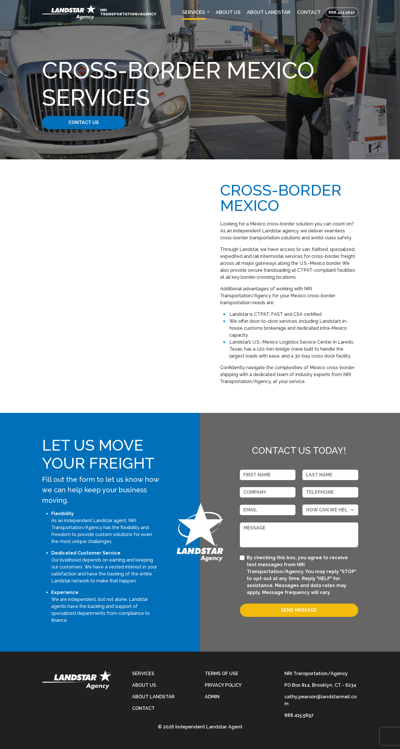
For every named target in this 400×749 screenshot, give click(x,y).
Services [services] (143, 673)
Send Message (299, 610)
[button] (195, 12)
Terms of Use (221, 673)
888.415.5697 (341, 12)
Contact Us (86, 122)
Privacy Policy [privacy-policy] (223, 685)
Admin (212, 696)
